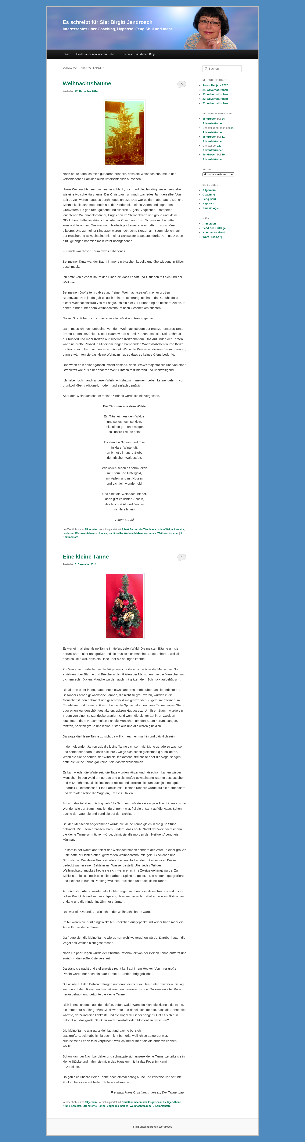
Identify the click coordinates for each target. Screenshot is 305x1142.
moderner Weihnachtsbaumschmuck (85, 533)
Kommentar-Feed (213, 232)
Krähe (66, 1106)
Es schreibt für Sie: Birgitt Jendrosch (107, 22)
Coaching (208, 194)
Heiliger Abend (172, 1102)
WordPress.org (212, 236)
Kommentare (162, 1106)
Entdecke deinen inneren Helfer (95, 54)
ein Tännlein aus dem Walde (156, 529)
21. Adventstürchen (215, 103)
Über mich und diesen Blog (138, 54)
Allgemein (91, 529)
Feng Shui (209, 199)
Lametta (179, 529)
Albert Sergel (129, 529)
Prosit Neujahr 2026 (215, 85)
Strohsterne (89, 1106)
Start (66, 54)
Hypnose (208, 203)
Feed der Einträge (214, 228)
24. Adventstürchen (215, 89)
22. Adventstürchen (215, 98)
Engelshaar (155, 1102)
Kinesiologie (210, 208)
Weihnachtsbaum (167, 533)
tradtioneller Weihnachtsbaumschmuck (132, 533)
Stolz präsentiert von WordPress (152, 1126)
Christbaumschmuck (134, 1102)
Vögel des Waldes (118, 1106)
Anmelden (209, 223)
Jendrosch (209, 118)
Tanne (101, 1106)
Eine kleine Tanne (86, 556)
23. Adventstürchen (215, 94)
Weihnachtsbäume (87, 83)
